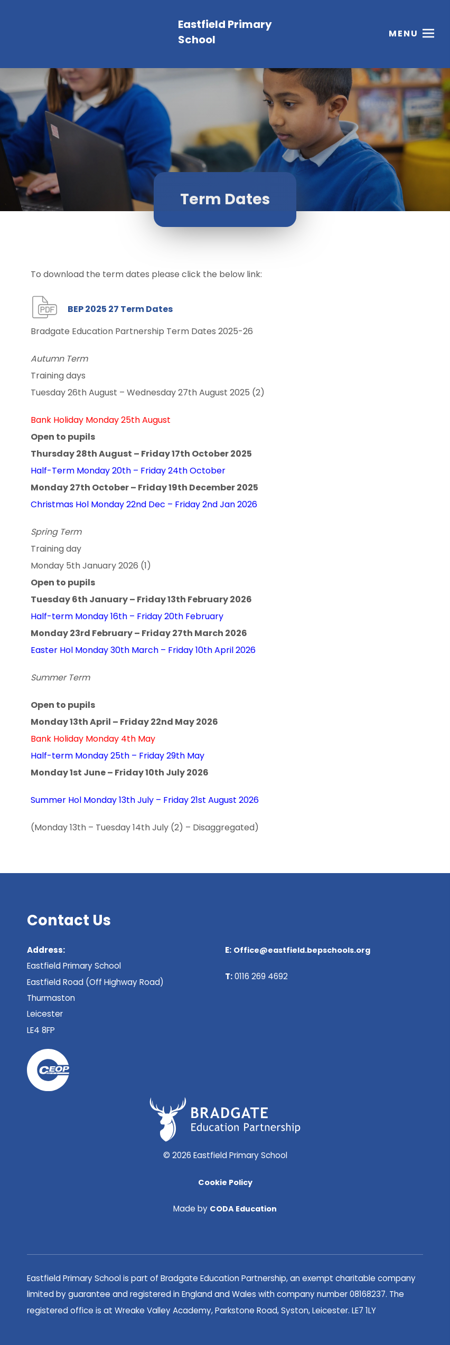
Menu (403, 34)
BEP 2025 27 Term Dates (120, 309)
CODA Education (243, 1209)
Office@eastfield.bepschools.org (301, 950)
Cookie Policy (225, 1182)
